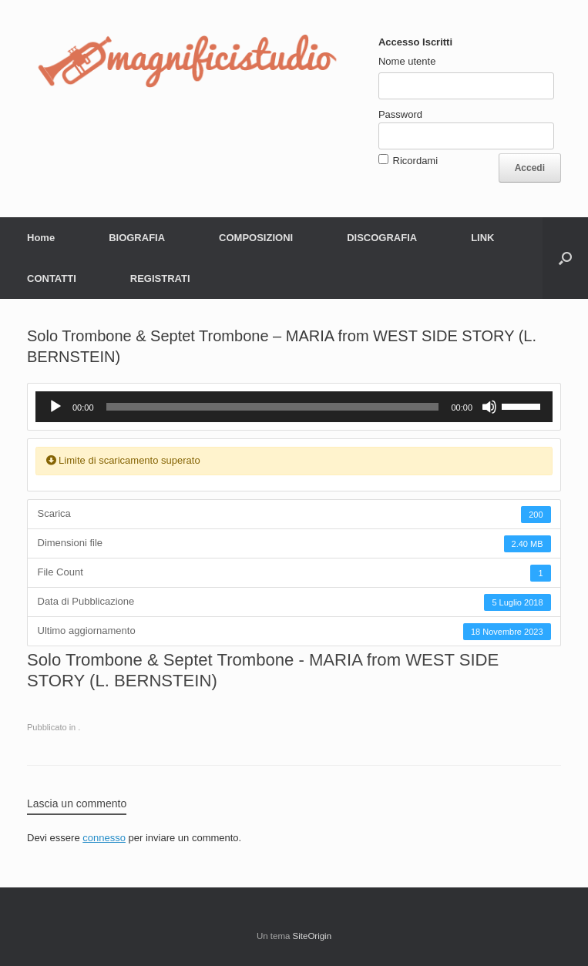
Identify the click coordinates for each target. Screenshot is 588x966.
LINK (482, 237)
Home (41, 237)
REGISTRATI (160, 278)
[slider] (272, 407)
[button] (565, 258)
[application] (294, 406)
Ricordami (415, 160)
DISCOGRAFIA (382, 237)
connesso (104, 838)
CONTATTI (51, 278)
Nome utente (406, 61)
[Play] (55, 406)
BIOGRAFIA (137, 237)
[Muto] (489, 406)
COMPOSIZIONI (256, 237)
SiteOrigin (312, 936)
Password (400, 114)
